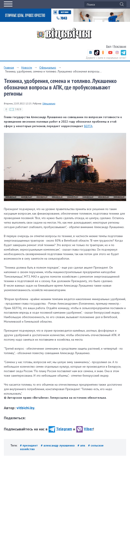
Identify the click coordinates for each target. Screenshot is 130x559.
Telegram (60, 428)
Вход (108, 46)
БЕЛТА (88, 126)
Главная (9, 67)
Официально (47, 67)
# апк (82, 445)
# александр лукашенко (58, 445)
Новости (26, 67)
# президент (29, 445)
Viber (84, 428)
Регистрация (119, 46)
